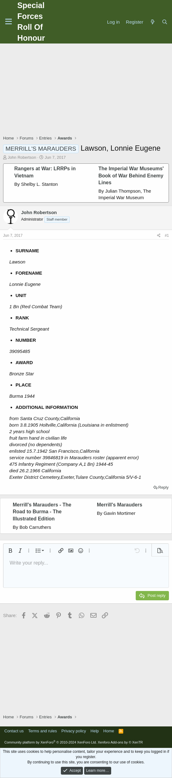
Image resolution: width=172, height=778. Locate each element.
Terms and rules (42, 731)
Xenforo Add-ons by (120, 742)
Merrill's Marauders (119, 504)
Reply (163, 487)
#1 (167, 235)
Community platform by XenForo (50, 742)
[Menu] (8, 22)
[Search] (165, 22)
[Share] (159, 235)
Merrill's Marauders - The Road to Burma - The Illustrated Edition (42, 511)
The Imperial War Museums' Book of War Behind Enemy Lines (131, 175)
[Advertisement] (87, 90)
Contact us (14, 731)
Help (95, 731)
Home (108, 731)
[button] (10, 551)
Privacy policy (73, 731)
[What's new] (152, 22)
